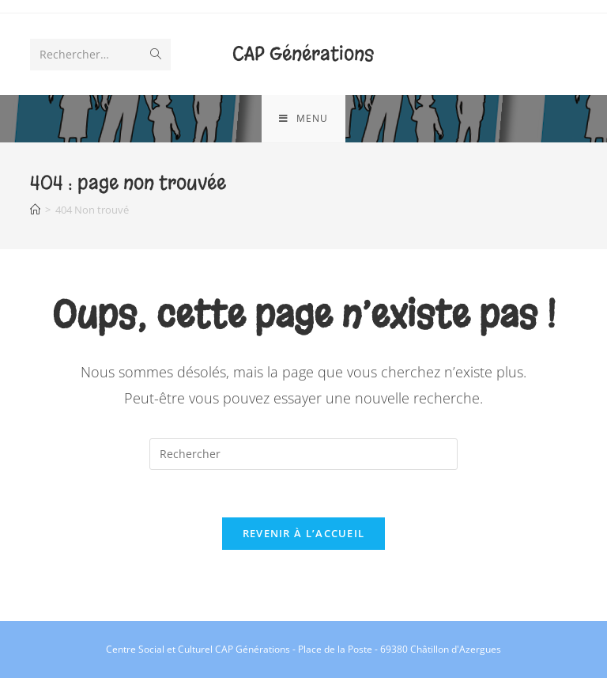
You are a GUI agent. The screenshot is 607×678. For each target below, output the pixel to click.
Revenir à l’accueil (304, 533)
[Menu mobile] (303, 118)
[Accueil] (35, 210)
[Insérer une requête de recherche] (303, 454)
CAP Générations (303, 53)
